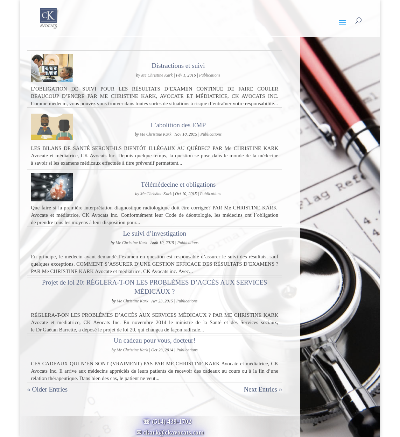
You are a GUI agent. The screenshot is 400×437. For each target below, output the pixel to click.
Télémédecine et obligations (178, 184)
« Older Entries (47, 389)
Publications (209, 75)
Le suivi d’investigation (154, 233)
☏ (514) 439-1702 (170, 421)
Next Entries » (263, 389)
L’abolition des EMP (178, 125)
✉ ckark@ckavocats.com (170, 432)
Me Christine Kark (157, 75)
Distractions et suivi (178, 65)
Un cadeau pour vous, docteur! (155, 340)
